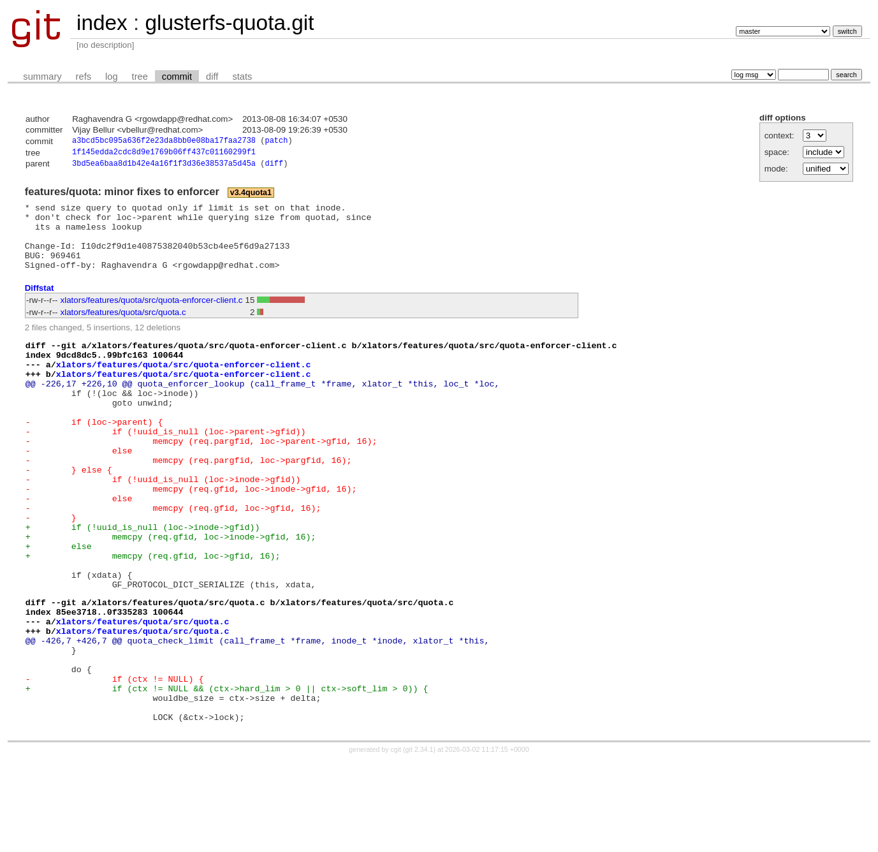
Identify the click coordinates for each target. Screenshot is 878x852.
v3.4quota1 (251, 195)
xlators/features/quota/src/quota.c (123, 329)
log (111, 76)
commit (177, 76)
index (102, 22)
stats (242, 76)
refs (83, 76)
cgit (397, 840)
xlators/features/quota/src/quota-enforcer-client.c (152, 316)
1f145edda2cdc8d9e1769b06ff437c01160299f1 (164, 154)
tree (140, 76)
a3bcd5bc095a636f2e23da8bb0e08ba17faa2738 (164, 141)
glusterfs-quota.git (229, 22)
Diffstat (39, 304)
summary (42, 76)
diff (212, 76)
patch (276, 141)
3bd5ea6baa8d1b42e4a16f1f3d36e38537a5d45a (164, 166)
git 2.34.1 (420, 840)
